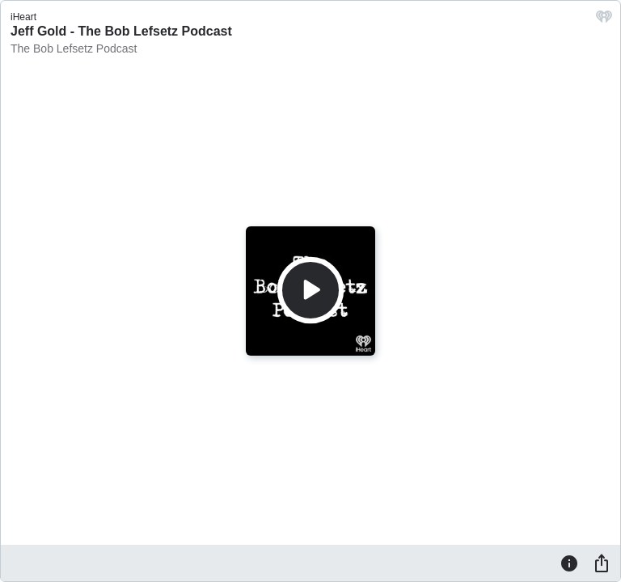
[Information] (569, 562)
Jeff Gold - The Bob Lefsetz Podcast (121, 31)
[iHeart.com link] (604, 20)
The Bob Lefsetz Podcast (74, 48)
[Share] (601, 562)
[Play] (310, 290)
